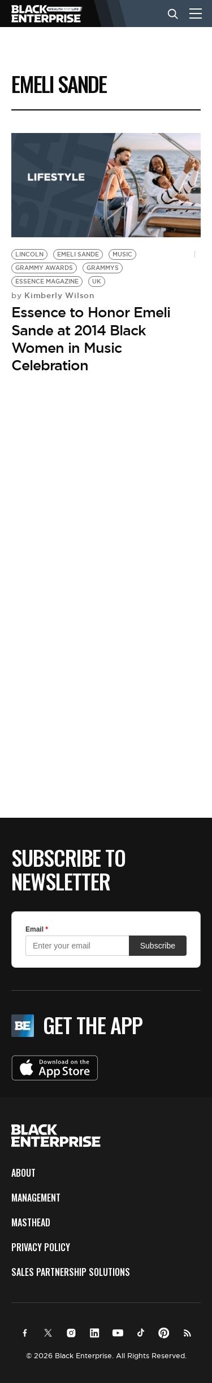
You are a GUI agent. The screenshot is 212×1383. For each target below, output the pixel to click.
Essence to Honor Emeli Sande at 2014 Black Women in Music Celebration (90, 338)
